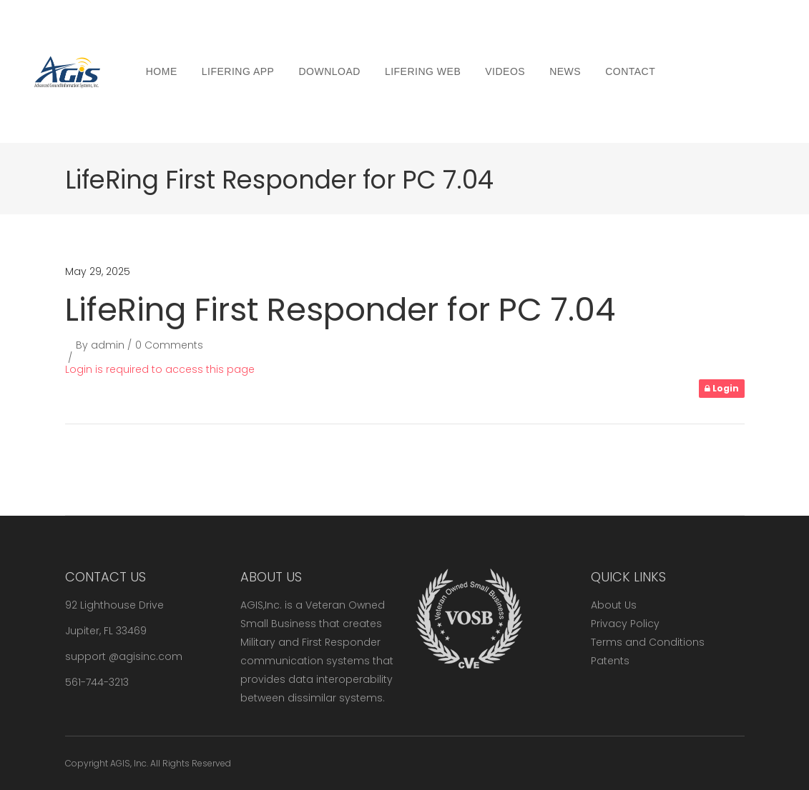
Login (722, 388)
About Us (614, 605)
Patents (610, 661)
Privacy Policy (625, 623)
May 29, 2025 (97, 271)
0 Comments (169, 345)
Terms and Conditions (648, 642)
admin (107, 345)
